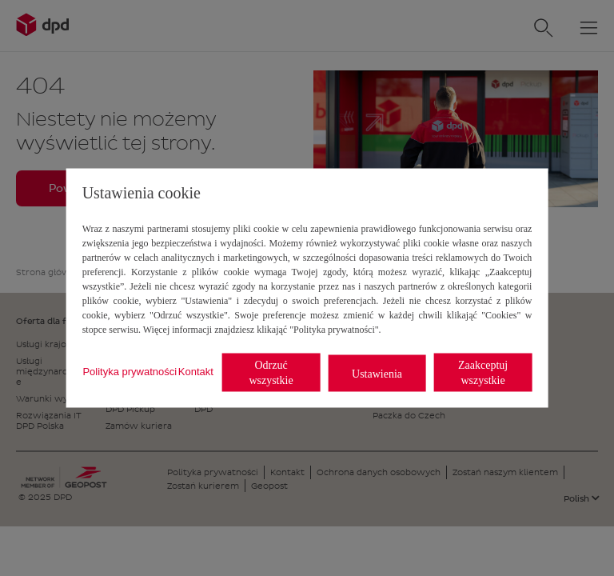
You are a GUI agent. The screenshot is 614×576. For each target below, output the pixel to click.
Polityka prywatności (129, 371)
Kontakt (195, 371)
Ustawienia (377, 373)
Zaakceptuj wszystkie (483, 372)
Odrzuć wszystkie (271, 372)
